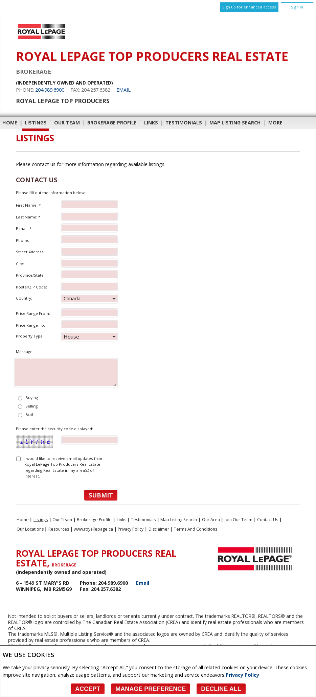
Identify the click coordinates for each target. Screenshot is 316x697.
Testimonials (183, 122)
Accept (87, 689)
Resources (58, 529)
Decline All (221, 689)
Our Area (211, 519)
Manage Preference (150, 689)
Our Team (67, 122)
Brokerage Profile (112, 122)
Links (151, 122)
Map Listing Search (235, 122)
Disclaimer (159, 529)
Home (9, 122)
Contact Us (267, 519)
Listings (36, 122)
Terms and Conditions (195, 529)
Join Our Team (238, 519)
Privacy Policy (242, 675)
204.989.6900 (49, 90)
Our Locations (30, 529)
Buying (31, 397)
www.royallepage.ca (93, 529)
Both (30, 414)
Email (123, 90)
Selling (31, 406)
